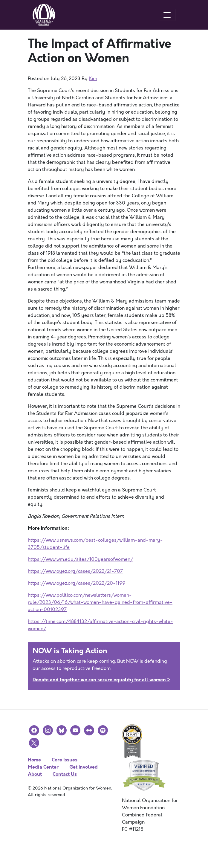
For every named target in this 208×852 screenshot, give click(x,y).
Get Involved (83, 767)
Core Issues (64, 759)
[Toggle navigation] (167, 15)
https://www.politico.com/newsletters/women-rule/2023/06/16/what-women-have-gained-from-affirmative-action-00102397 (100, 602)
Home (34, 759)
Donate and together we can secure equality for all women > (101, 679)
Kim (93, 78)
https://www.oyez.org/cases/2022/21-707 (75, 571)
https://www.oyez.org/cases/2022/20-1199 (76, 583)
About (35, 774)
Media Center (43, 767)
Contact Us (65, 774)
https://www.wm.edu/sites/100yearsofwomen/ (80, 559)
